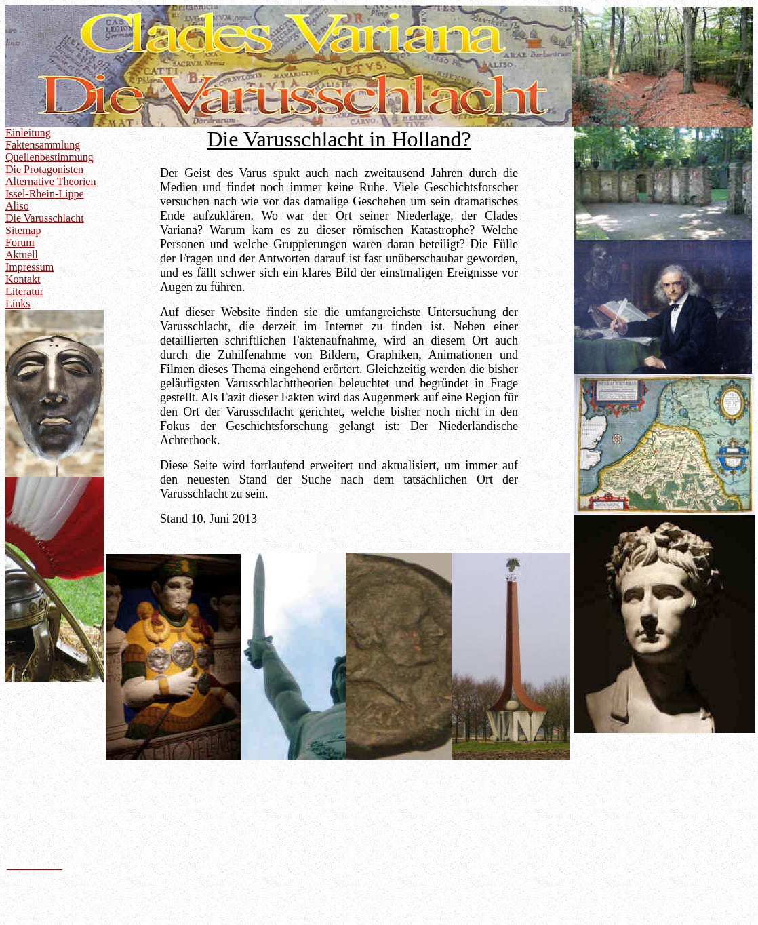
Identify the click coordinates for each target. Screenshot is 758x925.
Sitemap (23, 230)
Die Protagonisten (44, 169)
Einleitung (28, 132)
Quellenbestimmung (49, 157)
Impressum (29, 267)
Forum (20, 242)
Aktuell (21, 254)
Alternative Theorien (50, 181)
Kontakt (23, 279)
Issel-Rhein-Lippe (44, 193)
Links (17, 303)
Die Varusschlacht (44, 218)
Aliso (17, 206)
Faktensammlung (42, 145)
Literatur (24, 291)
